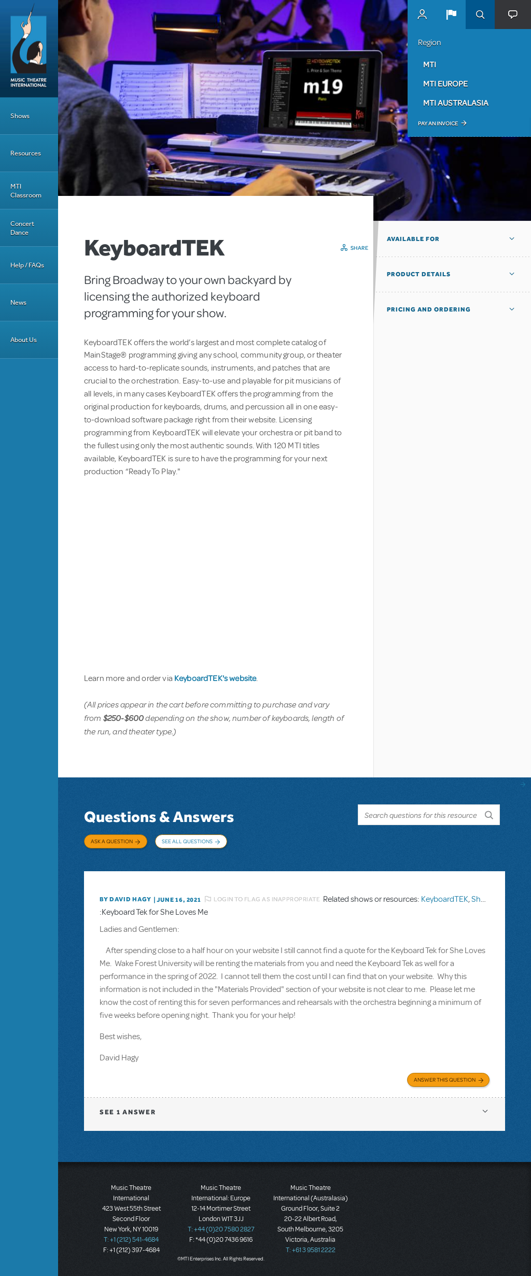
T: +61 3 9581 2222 (311, 1250)
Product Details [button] (419, 274)
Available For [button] (413, 239)
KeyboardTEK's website (215, 678)
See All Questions (187, 841)
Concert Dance (22, 228)
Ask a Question (112, 841)
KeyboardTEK (444, 899)
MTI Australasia (455, 102)
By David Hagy (125, 899)
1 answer (128, 1112)
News (18, 302)
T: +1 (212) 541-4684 (131, 1240)
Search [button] (480, 14)
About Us (23, 339)
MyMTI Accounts (422, 14)
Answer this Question (445, 1079)
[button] (451, 14)
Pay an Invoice (438, 123)
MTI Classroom (25, 191)
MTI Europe (445, 83)
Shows (20, 115)
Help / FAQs (27, 265)
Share (360, 247)
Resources (25, 153)
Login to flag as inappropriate (267, 899)
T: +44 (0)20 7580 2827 (221, 1229)
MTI (429, 64)
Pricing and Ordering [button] (429, 309)
